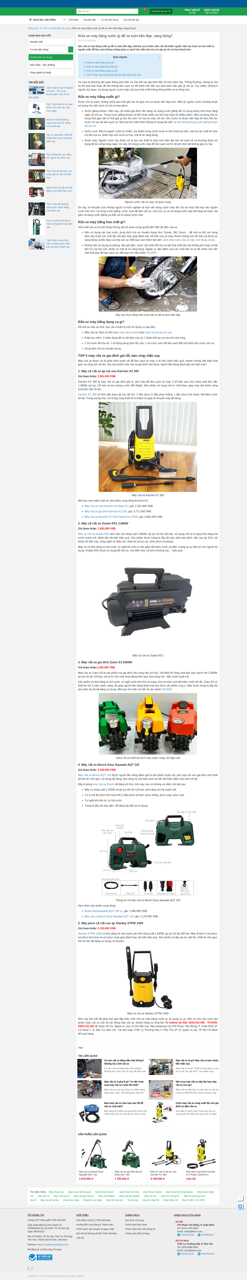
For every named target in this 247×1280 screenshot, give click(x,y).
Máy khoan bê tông (129, 1192)
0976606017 (206, 1235)
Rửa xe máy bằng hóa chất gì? (102, 66)
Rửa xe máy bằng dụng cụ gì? (102, 70)
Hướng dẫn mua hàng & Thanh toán (94, 1224)
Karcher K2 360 (87, 394)
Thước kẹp (132, 1200)
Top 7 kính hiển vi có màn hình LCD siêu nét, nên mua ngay (60, 107)
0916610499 (185, 1235)
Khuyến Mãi (90, 19)
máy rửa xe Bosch (103, 784)
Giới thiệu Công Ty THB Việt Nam (93, 1220)
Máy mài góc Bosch (84, 1196)
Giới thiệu (74, 19)
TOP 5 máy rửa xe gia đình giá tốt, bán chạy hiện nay (113, 75)
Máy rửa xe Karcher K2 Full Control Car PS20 (111, 516)
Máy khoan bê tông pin (79, 1192)
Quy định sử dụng (134, 1220)
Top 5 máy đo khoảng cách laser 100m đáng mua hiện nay (58, 207)
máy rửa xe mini (128, 332)
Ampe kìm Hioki (71, 1200)
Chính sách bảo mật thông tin (140, 1229)
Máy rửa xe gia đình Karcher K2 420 (106, 511)
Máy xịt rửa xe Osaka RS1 (93, 534)
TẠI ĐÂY (151, 252)
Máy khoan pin (56, 1192)
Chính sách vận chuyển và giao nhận (95, 1229)
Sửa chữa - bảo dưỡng (42, 65)
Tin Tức (44, 28)
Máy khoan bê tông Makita (179, 1192)
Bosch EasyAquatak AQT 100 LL (104, 911)
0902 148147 (192, 11)
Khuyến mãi (36, 42)
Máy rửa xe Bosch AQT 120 (94, 775)
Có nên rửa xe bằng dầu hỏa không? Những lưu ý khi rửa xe (124, 1062)
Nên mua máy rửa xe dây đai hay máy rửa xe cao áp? (196, 1083)
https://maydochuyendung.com (53, 1244)
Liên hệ (80, 1238)
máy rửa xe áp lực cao (158, 332)
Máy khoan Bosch (104, 1192)
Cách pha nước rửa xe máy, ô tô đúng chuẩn (188, 240)
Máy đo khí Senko (49, 1200)
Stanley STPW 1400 (90, 933)
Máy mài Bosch (62, 1196)
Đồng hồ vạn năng (92, 1200)
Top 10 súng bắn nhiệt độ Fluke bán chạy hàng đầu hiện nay (59, 138)
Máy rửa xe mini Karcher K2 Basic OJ (106, 506)
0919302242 (206, 1254)
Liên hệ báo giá (131, 19)
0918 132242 (211, 11)
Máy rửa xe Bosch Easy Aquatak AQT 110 (109, 916)
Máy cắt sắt (150, 1196)
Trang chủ (33, 28)
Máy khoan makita (152, 1192)
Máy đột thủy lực (114, 1200)
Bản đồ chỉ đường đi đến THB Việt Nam (96, 1233)
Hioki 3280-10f (170, 1200)
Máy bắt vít (43, 1196)
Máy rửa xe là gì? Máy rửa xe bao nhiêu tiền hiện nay (197, 1062)
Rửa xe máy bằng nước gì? (100, 62)
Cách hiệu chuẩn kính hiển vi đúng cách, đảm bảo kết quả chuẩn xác (58, 243)
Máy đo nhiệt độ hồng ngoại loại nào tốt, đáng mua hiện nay (58, 122)
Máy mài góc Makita (129, 1196)
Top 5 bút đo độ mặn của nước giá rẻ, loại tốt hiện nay (59, 174)
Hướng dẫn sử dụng (59, 28)
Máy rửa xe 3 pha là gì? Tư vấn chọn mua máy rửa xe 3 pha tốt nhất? (124, 1083)
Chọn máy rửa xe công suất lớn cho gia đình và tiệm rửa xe (197, 1105)
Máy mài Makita (107, 1196)
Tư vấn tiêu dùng (109, 19)
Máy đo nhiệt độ (151, 1200)
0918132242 (185, 1254)
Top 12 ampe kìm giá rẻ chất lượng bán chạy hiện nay (60, 223)
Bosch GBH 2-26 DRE (193, 1200)
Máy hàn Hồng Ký (170, 1196)
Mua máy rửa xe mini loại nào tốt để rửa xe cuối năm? (123, 1105)
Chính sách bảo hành (136, 1224)
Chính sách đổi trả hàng (137, 1233)
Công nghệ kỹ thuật (40, 72)
